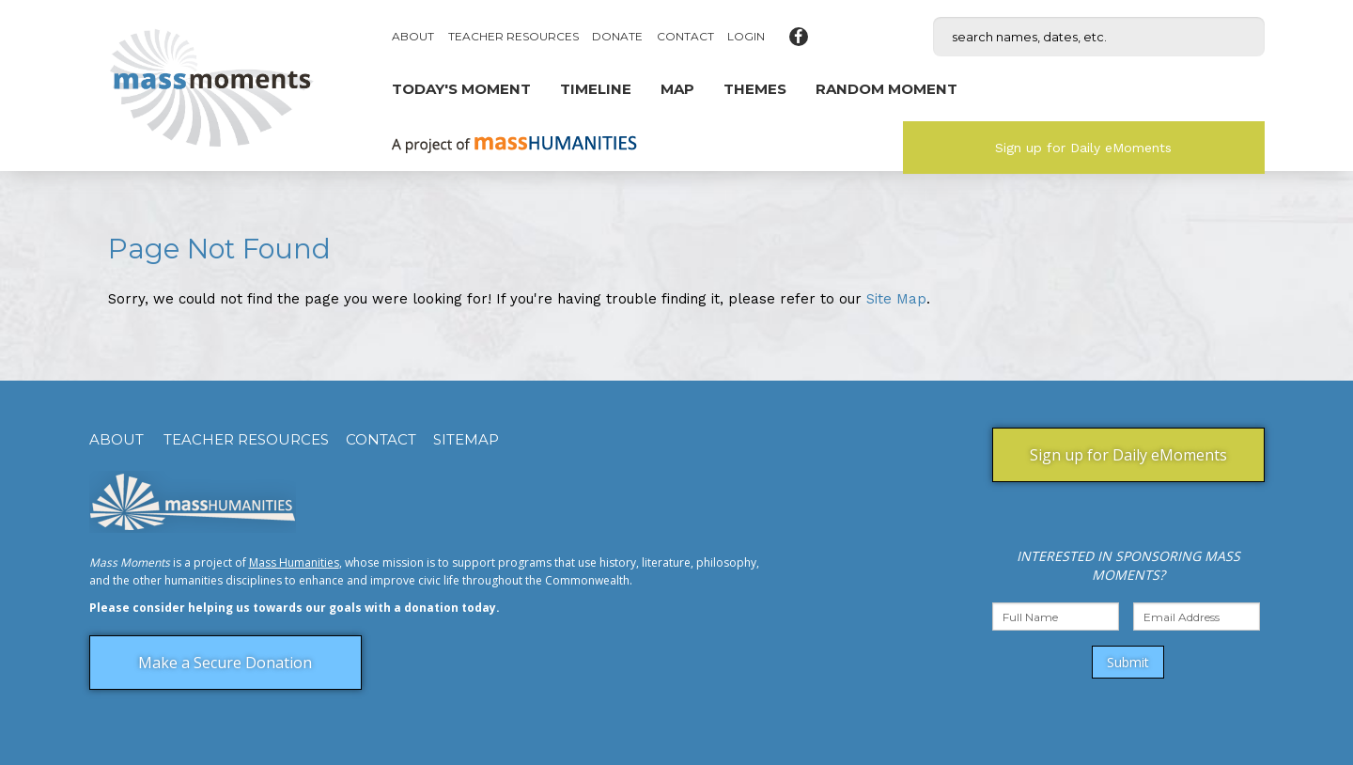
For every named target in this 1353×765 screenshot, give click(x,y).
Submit (1128, 662)
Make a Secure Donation (225, 662)
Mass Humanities (294, 562)
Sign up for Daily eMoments (1083, 147)
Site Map (896, 298)
